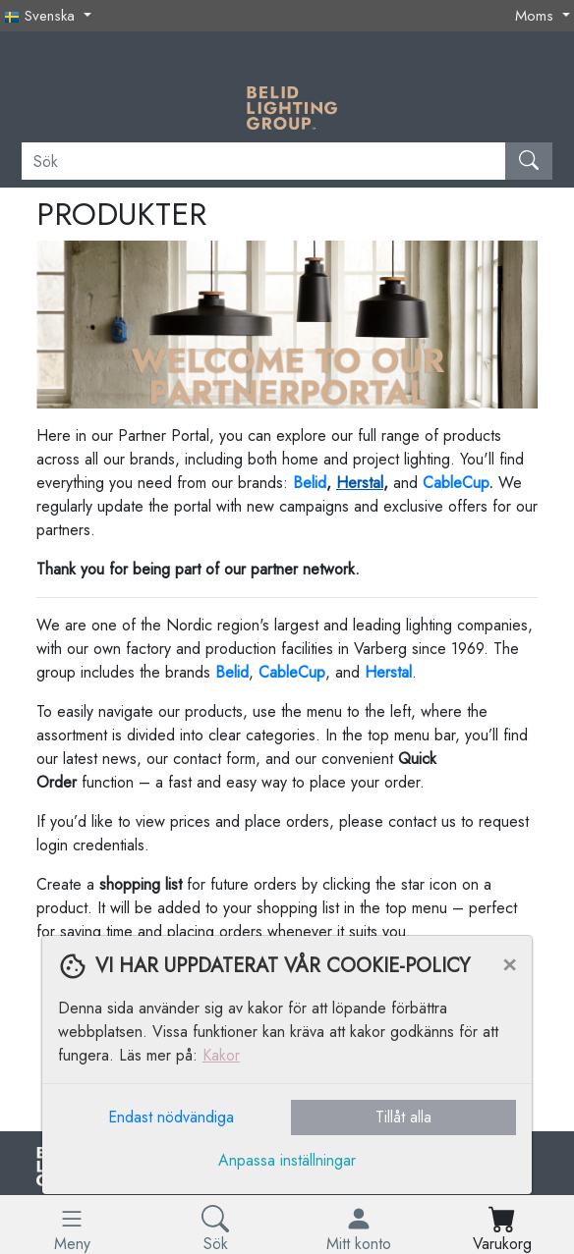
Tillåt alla (403, 1117)
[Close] (509, 963)
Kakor (221, 1055)
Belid (232, 672)
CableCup (455, 482)
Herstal (359, 482)
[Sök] (264, 161)
